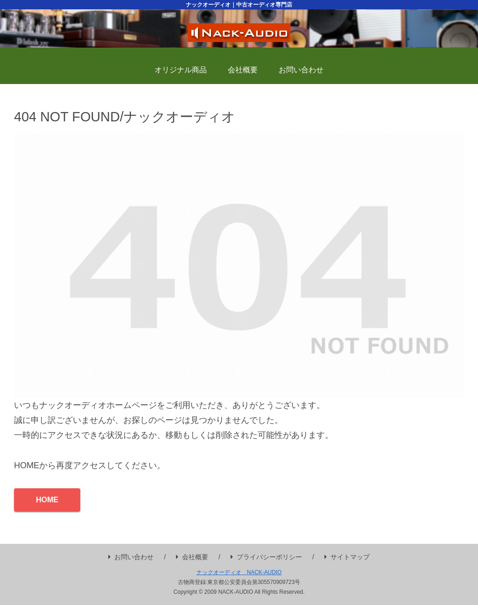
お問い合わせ (131, 557)
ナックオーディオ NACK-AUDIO (239, 572)
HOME (47, 500)
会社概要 (192, 557)
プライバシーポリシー (266, 557)
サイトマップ (347, 557)
